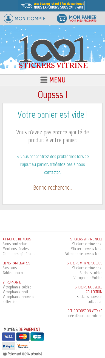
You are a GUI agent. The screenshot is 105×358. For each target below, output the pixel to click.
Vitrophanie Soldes (87, 277)
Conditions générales (19, 253)
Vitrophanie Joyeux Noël (83, 253)
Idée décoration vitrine (84, 315)
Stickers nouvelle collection (89, 299)
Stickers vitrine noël (87, 243)
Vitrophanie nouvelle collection (18, 299)
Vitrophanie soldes (17, 287)
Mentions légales (16, 248)
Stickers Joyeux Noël (86, 248)
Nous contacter (15, 243)
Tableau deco (13, 272)
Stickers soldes (91, 272)
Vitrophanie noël (15, 291)
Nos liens (10, 267)
